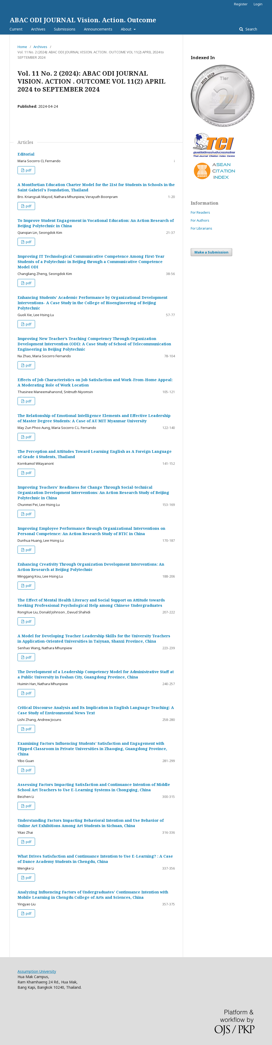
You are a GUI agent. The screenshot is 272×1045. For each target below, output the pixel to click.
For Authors (200, 220)
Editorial (26, 154)
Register (241, 4)
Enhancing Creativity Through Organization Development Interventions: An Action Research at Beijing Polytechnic (91, 567)
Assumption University (37, 971)
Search (250, 29)
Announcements (98, 29)
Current (16, 29)
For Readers (200, 212)
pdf (28, 170)
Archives (38, 29)
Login (258, 4)
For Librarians (201, 228)
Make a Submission (211, 252)
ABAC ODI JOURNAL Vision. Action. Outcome (83, 19)
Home (22, 46)
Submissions (64, 29)
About (127, 29)
